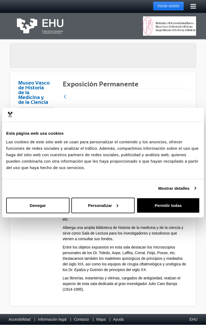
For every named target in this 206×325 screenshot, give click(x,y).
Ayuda (118, 319)
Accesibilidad (20, 319)
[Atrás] (65, 97)
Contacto (81, 319)
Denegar (38, 205)
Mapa (101, 319)
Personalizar (103, 205)
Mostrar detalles (174, 188)
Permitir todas (168, 205)
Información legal (52, 319)
